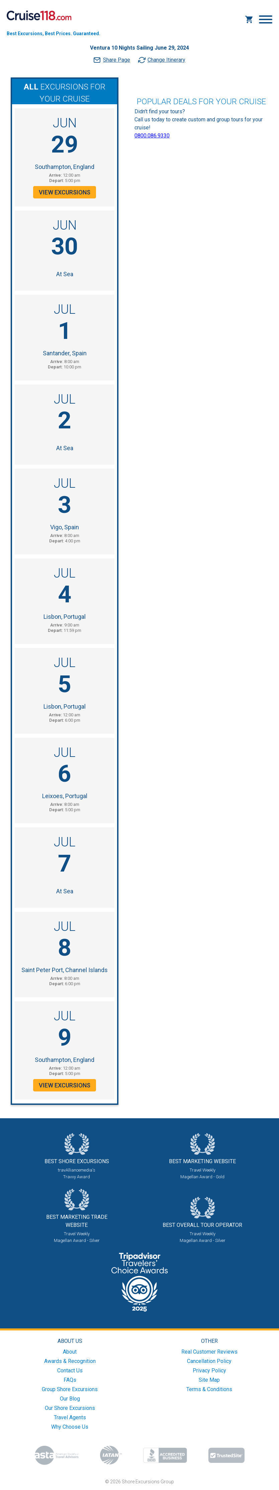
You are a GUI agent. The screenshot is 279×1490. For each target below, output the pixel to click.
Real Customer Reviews (209, 1352)
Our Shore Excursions (70, 1408)
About (70, 1352)
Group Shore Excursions (70, 1389)
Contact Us (70, 1370)
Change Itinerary (166, 60)
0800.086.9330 (152, 135)
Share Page (116, 60)
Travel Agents (70, 1417)
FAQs (70, 1380)
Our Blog (70, 1398)
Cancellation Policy (209, 1361)
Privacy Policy (209, 1370)
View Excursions (64, 192)
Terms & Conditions (209, 1389)
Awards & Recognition (70, 1361)
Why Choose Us (69, 1427)
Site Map (209, 1380)
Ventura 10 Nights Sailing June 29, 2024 (139, 48)
